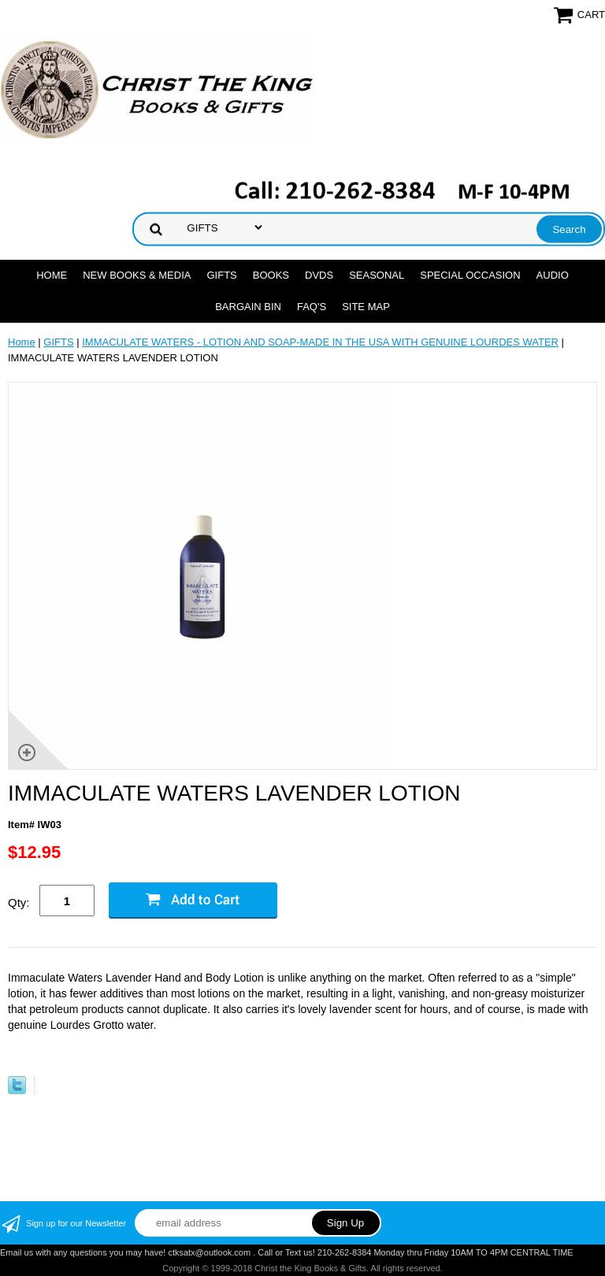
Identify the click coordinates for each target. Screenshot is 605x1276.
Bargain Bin (248, 307)
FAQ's (311, 307)
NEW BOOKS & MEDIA (137, 275)
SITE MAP (366, 307)
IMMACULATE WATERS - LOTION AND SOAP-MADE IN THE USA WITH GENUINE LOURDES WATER (320, 342)
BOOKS (271, 275)
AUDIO (552, 275)
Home (51, 275)
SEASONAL (376, 275)
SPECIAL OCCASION (470, 275)
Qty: (19, 902)
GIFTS (221, 275)
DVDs (319, 275)
